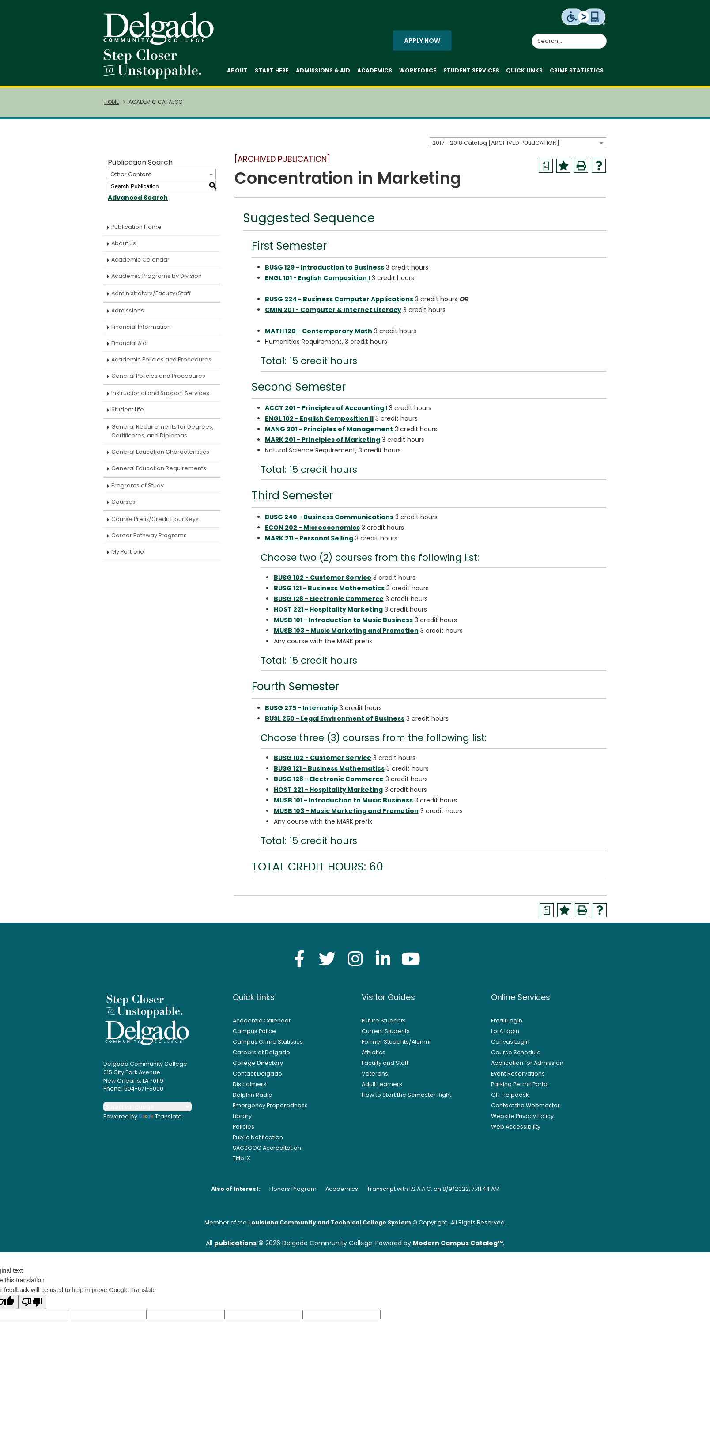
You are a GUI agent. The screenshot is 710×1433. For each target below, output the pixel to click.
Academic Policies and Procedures (161, 359)
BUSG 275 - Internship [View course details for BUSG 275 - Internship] (301, 707)
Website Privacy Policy (522, 1116)
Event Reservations (518, 1073)
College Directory (258, 1063)
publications (235, 1243)
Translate (160, 1116)
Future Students (384, 1020)
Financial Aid (129, 343)
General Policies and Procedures (158, 376)
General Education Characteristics (160, 452)
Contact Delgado (257, 1073)
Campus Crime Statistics (268, 1041)
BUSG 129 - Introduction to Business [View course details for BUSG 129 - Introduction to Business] (324, 267)
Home (111, 102)
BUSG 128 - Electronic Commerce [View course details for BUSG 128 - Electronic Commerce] (329, 598)
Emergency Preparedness (270, 1105)
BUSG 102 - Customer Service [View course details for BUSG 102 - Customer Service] (322, 577)
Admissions (127, 310)
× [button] (507, 1419)
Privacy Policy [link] (419, 1421)
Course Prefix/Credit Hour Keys (155, 519)
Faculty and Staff (385, 1063)
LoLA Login (505, 1031)
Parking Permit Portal (520, 1084)
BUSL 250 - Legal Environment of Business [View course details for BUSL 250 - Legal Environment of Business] (334, 718)
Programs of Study (137, 485)
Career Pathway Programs (149, 535)
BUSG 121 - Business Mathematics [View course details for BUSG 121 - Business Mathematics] (329, 588)
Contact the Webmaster (525, 1105)
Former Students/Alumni (396, 1041)
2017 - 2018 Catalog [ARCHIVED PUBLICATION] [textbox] (495, 143)
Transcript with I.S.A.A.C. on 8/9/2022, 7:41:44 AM (433, 1189)
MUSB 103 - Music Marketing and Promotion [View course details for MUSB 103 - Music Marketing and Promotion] (346, 630)
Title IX (241, 1158)
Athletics (373, 1052)
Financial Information (141, 327)
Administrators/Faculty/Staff (151, 293)
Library (242, 1116)
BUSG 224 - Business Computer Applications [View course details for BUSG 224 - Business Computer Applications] (339, 299)
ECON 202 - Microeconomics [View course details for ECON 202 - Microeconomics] (312, 527)
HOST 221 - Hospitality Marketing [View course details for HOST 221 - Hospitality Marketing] (328, 609)
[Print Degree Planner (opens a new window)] (546, 166)
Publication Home (136, 227)
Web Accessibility (515, 1126)
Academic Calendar (140, 259)
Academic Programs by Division (156, 276)
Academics (374, 70)
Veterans (375, 1073)
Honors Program (293, 1189)
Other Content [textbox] (130, 174)
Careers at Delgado (261, 1052)
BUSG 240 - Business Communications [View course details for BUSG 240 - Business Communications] (329, 517)
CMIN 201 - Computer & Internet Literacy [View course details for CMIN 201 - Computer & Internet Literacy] (333, 309)
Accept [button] (481, 1421)
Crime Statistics (577, 70)
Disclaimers (249, 1084)
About (237, 70)
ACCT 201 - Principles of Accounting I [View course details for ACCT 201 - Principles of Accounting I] (326, 407)
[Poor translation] (32, 1302)
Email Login (506, 1020)
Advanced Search (138, 197)
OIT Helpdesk (510, 1095)
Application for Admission (527, 1063)
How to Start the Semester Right (406, 1095)
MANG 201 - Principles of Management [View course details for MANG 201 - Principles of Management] (329, 429)
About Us (123, 243)
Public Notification (258, 1137)
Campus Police (254, 1031)
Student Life (127, 409)
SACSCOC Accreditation (267, 1148)
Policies (243, 1126)
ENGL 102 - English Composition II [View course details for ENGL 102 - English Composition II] (319, 418)
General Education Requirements (158, 468)
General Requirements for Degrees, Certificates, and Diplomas (162, 431)
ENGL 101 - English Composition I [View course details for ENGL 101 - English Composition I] (317, 278)
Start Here (272, 70)
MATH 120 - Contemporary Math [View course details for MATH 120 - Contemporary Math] (318, 331)
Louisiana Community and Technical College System (329, 1222)
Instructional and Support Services (160, 393)
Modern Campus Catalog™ (458, 1243)
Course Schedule (516, 1052)
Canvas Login (510, 1041)
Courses (123, 502)
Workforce (417, 70)
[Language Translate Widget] (147, 1106)
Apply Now (422, 40)
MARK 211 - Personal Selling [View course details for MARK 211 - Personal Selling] (309, 538)
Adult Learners (382, 1084)
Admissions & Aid (323, 70)
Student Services (471, 70)
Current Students (386, 1031)
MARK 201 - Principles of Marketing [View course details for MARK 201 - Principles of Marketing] (322, 439)
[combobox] (518, 142)
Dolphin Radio (252, 1095)
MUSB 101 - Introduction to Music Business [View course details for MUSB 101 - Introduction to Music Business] (343, 620)
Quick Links (524, 70)
